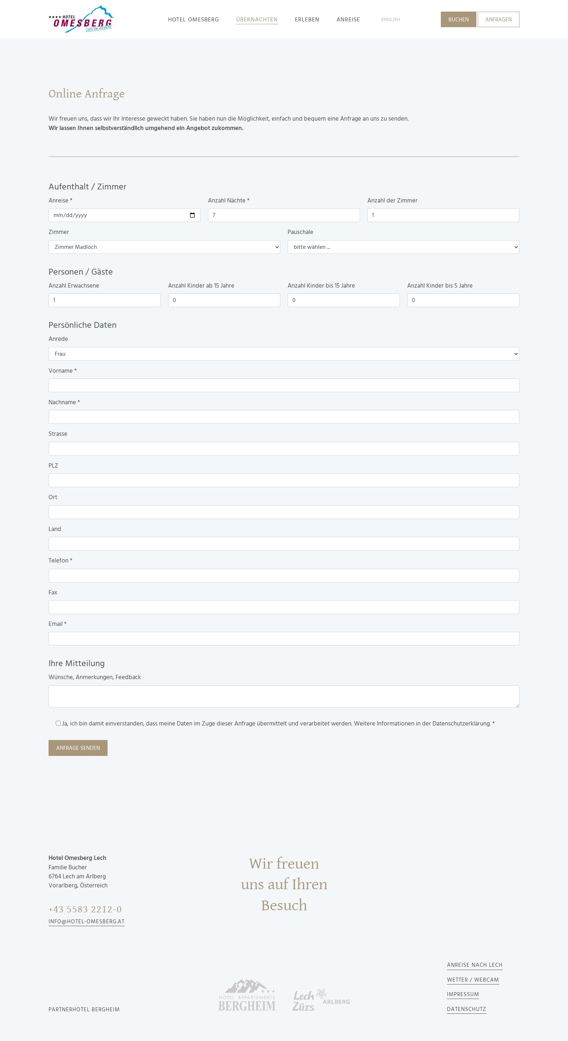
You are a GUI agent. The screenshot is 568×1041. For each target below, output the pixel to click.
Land (55, 529)
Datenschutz (466, 1009)
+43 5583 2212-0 (85, 909)
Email (58, 624)
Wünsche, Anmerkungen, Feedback (95, 677)
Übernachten (257, 20)
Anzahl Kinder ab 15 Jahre (201, 285)
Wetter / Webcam (473, 980)
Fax (53, 592)
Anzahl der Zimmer (392, 200)
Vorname (63, 371)
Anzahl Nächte (229, 200)
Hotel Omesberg (193, 20)
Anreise (60, 200)
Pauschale (300, 232)
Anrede (58, 339)
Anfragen (498, 20)
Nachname (64, 402)
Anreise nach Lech (475, 965)
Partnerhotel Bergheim (84, 1009)
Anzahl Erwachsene (74, 285)
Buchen (458, 20)
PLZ (53, 465)
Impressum (463, 994)
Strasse (58, 434)
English (390, 19)
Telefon (60, 560)
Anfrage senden (78, 748)
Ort (53, 497)
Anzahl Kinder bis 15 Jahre (321, 285)
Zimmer (59, 232)
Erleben (307, 20)
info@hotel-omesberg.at (87, 921)
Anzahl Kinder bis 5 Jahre (440, 285)
